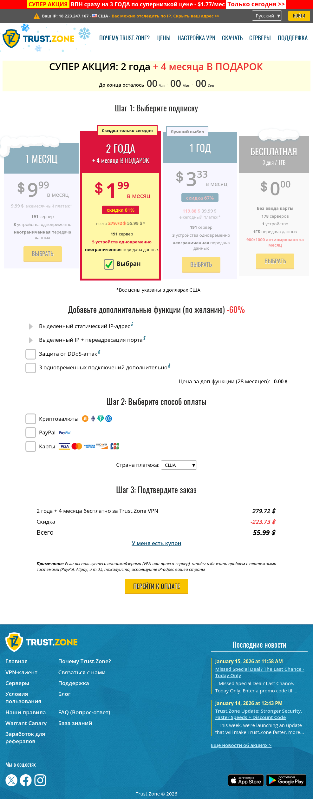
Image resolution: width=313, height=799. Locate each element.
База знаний (75, 723)
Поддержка (293, 39)
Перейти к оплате (156, 587)
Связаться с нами (82, 672)
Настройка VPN (196, 39)
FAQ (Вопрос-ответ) (84, 712)
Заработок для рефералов (25, 737)
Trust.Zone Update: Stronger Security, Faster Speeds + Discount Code (258, 714)
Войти (299, 16)
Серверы (260, 39)
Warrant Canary (26, 723)
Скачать (232, 39)
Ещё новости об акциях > (241, 745)
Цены (163, 39)
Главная (16, 661)
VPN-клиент (21, 672)
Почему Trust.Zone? (124, 39)
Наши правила (25, 712)
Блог (64, 693)
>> (256, 4)
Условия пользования (23, 697)
